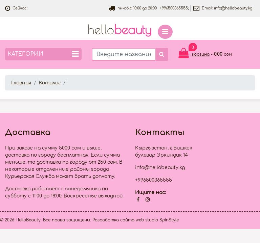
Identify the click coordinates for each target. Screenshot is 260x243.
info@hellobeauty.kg (233, 8)
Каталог (50, 82)
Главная (20, 82)
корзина (201, 54)
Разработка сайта (113, 220)
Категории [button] (43, 54)
